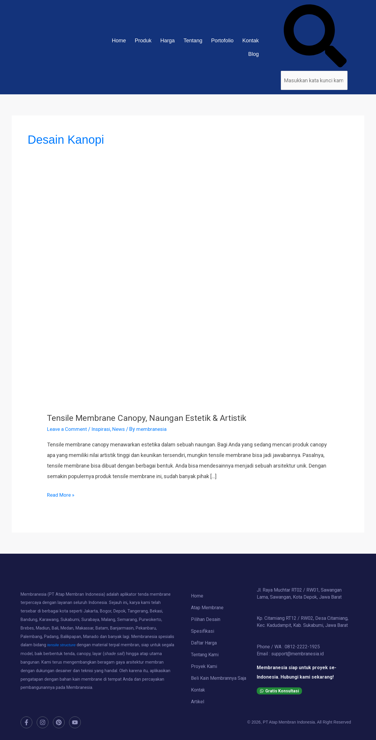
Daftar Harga (204, 643)
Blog (253, 54)
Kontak (250, 40)
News (123, 429)
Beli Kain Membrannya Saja (218, 678)
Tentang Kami (205, 654)
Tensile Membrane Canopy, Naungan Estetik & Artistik (152, 418)
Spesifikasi (202, 631)
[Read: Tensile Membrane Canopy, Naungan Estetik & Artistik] (188, 298)
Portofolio (222, 40)
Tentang (193, 40)
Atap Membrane (207, 607)
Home (119, 40)
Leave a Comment (68, 429)
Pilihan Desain (205, 619)
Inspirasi (104, 429)
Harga (167, 40)
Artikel (197, 701)
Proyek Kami (204, 666)
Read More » (61, 494)
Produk (143, 40)
